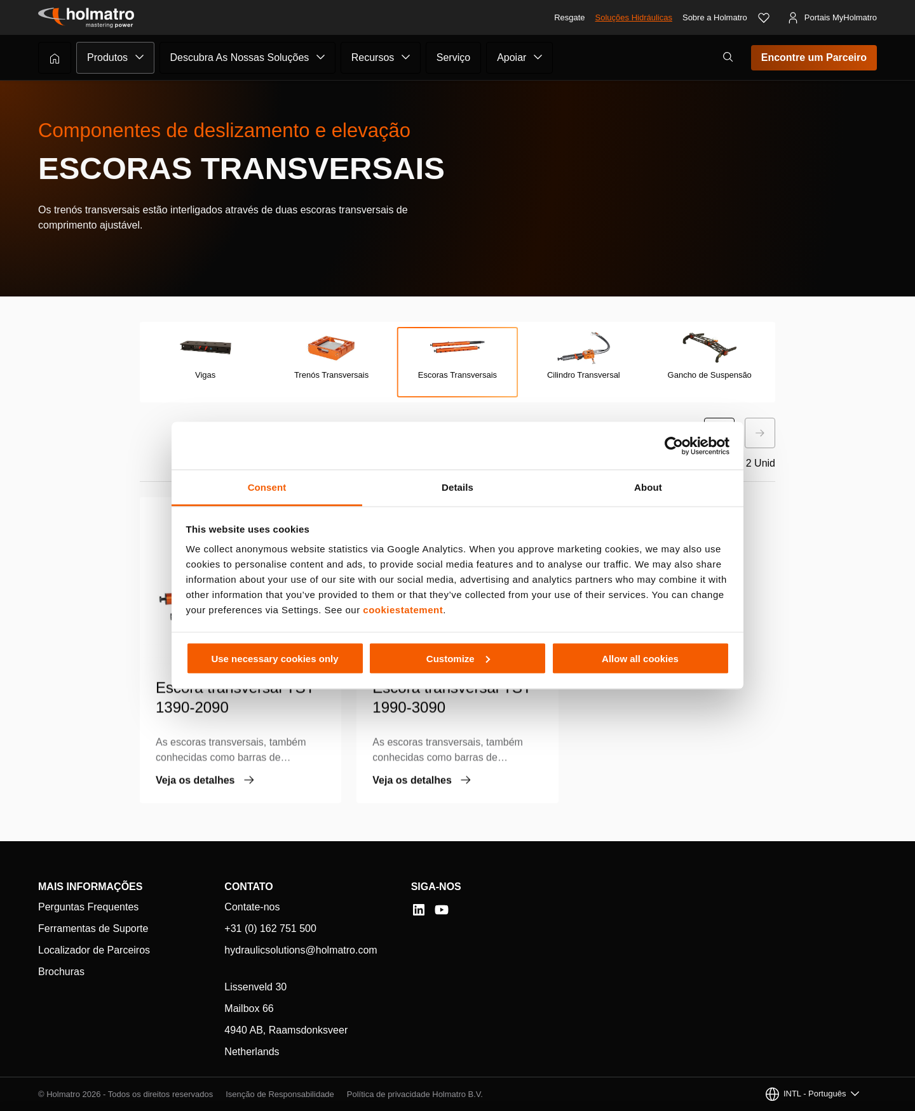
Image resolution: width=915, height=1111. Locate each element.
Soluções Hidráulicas (633, 17)
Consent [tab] (267, 487)
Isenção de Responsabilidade (280, 1094)
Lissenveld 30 (255, 986)
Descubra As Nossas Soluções (239, 57)
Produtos (107, 57)
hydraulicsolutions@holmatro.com (300, 950)
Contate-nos (252, 906)
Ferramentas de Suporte (93, 928)
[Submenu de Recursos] (406, 57)
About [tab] (648, 487)
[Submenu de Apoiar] (538, 57)
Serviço (453, 57)
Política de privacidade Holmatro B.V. (415, 1094)
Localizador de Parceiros (94, 950)
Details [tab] (457, 487)
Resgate (569, 17)
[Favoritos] (763, 17)
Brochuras (61, 971)
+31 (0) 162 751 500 (270, 928)
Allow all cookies (640, 658)
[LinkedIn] (418, 910)
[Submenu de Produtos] (140, 57)
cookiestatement (403, 609)
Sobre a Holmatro (714, 17)
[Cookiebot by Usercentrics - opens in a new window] (673, 445)
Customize (458, 658)
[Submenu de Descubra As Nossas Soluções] (321, 57)
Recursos (373, 57)
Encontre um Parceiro (814, 57)
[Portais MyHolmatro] (832, 17)
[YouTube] (441, 910)
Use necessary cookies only (274, 658)
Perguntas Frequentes (88, 906)
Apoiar (511, 57)
